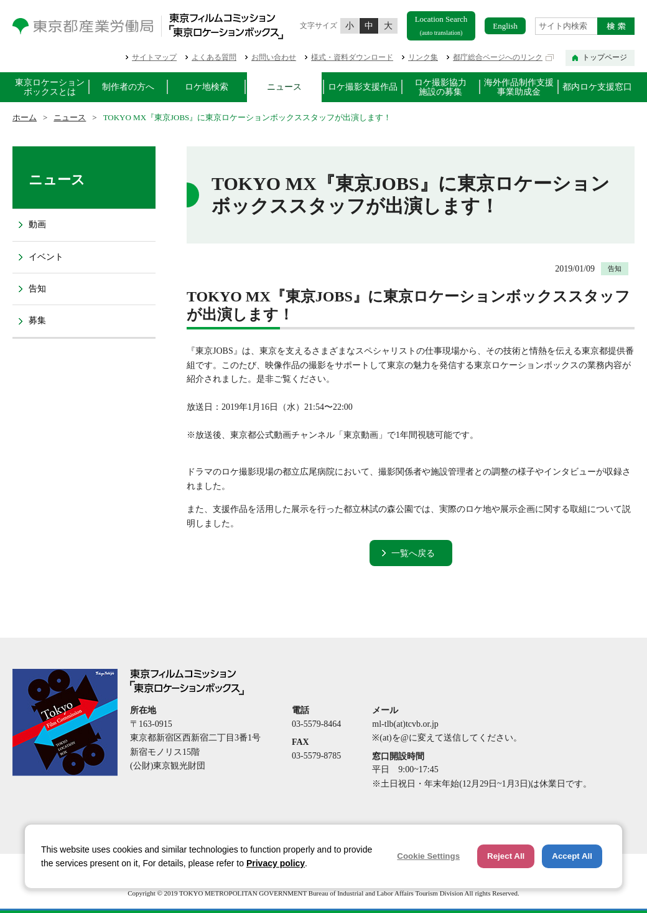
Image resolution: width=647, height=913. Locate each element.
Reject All (505, 856)
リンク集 (423, 57)
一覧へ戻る (413, 553)
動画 (37, 224)
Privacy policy (275, 863)
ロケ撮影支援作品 (363, 87)
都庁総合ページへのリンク (497, 57)
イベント (46, 257)
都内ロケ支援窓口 (597, 87)
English (505, 26)
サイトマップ (154, 57)
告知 (37, 288)
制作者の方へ (128, 87)
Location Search (441, 25)
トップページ (604, 57)
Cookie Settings (428, 856)
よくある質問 (214, 57)
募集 (37, 320)
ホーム (24, 117)
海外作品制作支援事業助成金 (519, 87)
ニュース (284, 87)
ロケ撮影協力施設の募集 (440, 87)
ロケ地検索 (206, 87)
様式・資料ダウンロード (352, 57)
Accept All (572, 856)
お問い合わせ (273, 57)
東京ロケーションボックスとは (50, 87)
